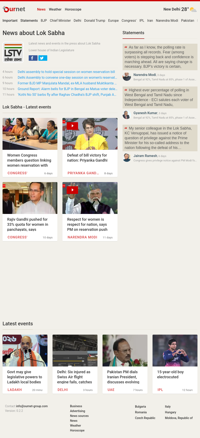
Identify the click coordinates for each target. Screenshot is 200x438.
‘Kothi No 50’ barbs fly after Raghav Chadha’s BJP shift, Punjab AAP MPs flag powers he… (68, 95)
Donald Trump (94, 21)
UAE (111, 390)
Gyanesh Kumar (145, 113)
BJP (44, 21)
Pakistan (187, 21)
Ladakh (15, 390)
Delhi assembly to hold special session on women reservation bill (66, 72)
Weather (55, 9)
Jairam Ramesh (145, 156)
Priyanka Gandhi (83, 173)
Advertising (77, 411)
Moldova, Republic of (179, 418)
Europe (113, 21)
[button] (33, 58)
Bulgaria (140, 406)
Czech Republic (145, 418)
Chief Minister (60, 21)
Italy (168, 406)
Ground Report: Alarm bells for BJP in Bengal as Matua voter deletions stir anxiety (68, 89)
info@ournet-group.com (32, 406)
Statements (133, 32)
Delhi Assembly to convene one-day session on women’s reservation (68, 78)
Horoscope (73, 9)
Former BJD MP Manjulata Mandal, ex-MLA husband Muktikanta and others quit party (68, 83)
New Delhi (172, 9)
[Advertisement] (60, 280)
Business (76, 406)
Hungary (170, 412)
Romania (141, 412)
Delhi (77, 21)
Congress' (129, 21)
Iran (150, 21)
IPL (141, 21)
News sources (79, 416)
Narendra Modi (167, 21)
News (41, 9)
